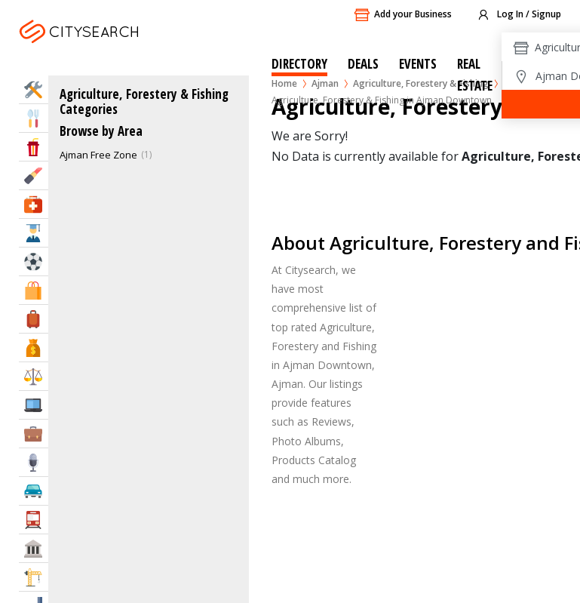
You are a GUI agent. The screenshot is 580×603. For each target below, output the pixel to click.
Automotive (33, 491)
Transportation (33, 520)
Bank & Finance (33, 347)
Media (33, 462)
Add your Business (403, 15)
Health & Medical (33, 204)
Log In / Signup (518, 15)
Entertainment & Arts (33, 147)
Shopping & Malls (33, 290)
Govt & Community (33, 548)
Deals (363, 63)
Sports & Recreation (33, 261)
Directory (299, 63)
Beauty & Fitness (33, 175)
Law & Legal (33, 376)
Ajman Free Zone (98, 155)
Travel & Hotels (33, 319)
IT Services (33, 405)
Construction (33, 577)
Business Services (33, 434)
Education (33, 233)
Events (418, 63)
